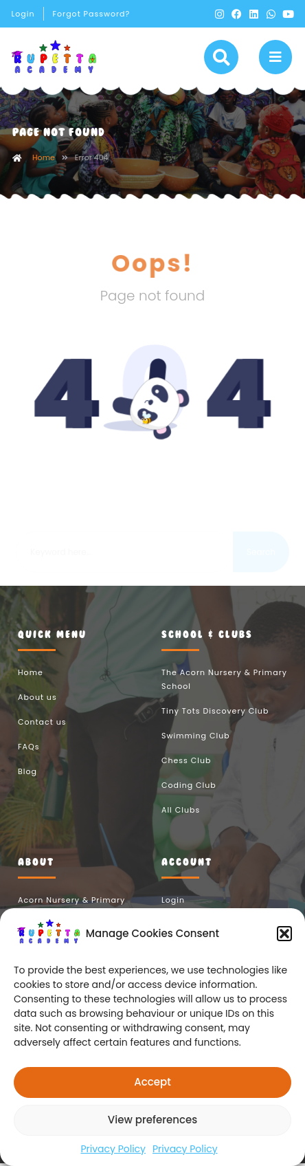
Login (23, 13)
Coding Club (188, 787)
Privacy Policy (113, 1149)
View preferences (152, 1119)
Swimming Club (195, 737)
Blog (27, 773)
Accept (152, 1082)
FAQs (28, 748)
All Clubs (180, 811)
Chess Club (186, 762)
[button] (284, 933)
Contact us (42, 723)
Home (43, 159)
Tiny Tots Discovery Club (215, 712)
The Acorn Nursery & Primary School (224, 681)
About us (37, 699)
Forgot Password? (91, 13)
